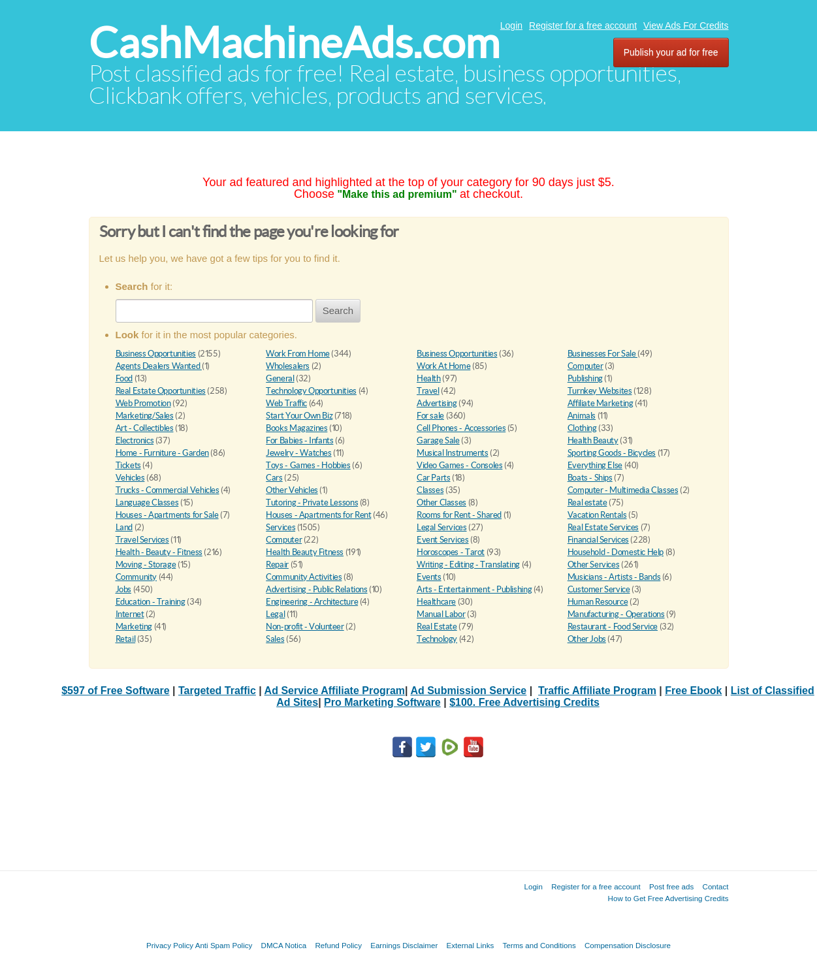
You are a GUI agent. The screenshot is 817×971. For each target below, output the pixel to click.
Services (280, 527)
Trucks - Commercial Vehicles (167, 490)
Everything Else (595, 465)
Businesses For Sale (602, 353)
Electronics (135, 440)
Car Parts (434, 478)
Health (429, 378)
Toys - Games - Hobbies (308, 465)
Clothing (582, 428)
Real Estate (437, 626)
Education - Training (150, 602)
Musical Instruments (453, 453)
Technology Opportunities (311, 391)
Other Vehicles (292, 490)
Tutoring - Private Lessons (312, 502)
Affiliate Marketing (600, 403)
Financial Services (598, 540)
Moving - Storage (146, 564)
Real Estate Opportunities (161, 391)
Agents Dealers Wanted (159, 366)
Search (338, 310)
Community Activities (304, 577)
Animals (582, 416)
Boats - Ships (590, 478)
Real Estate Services (603, 527)
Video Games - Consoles (459, 465)
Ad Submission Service (468, 690)
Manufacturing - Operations (616, 614)
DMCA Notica (284, 945)
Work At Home (443, 366)
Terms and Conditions (539, 945)
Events (429, 577)
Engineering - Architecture (312, 602)
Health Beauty (593, 440)
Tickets (128, 465)
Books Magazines (296, 428)
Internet (130, 614)
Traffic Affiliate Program (597, 690)
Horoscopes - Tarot (451, 552)
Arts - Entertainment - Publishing (474, 589)
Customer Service (599, 589)
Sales (275, 639)
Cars (274, 478)
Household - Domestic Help (616, 552)
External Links (470, 945)
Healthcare (436, 602)
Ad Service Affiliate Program (334, 690)
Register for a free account (583, 25)
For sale (430, 416)
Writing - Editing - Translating (468, 564)
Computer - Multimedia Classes (623, 490)
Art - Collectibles (145, 428)
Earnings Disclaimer (404, 945)
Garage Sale (438, 440)
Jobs (123, 589)
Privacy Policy (169, 945)
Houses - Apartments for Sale (167, 515)
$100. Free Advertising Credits (524, 702)
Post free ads (671, 886)
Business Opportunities (156, 353)
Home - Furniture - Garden (162, 453)
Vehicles (130, 478)
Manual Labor (441, 614)
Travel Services (142, 540)
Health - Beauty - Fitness (159, 552)
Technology (437, 639)
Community (136, 577)
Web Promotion (143, 403)
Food (124, 378)
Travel (428, 391)
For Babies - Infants (299, 440)
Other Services (594, 564)
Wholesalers (288, 366)
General (280, 378)
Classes (430, 490)
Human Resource (598, 602)
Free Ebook (693, 690)
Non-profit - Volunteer (305, 626)
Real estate (587, 502)
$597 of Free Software (115, 690)
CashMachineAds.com (294, 43)
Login (511, 25)
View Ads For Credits (685, 25)
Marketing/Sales (145, 416)
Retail (126, 639)
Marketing (134, 626)
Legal (275, 614)
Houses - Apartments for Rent (318, 515)
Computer (585, 366)
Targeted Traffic (217, 690)
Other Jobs (587, 639)
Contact (716, 886)
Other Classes (441, 502)
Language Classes (147, 502)
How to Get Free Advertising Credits (668, 898)
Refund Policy (338, 945)
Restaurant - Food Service (613, 626)
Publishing (585, 378)
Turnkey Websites (600, 391)
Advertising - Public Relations (316, 589)
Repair (277, 564)
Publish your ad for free (671, 52)
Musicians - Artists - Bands (614, 577)
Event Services (443, 540)
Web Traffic (286, 403)
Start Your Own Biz (299, 416)
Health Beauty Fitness (305, 552)
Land (124, 527)
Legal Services (442, 527)
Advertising (437, 403)
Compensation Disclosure (628, 945)
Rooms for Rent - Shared (459, 515)
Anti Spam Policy (224, 945)
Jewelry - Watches (298, 453)
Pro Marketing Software (382, 702)
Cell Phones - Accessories (461, 428)
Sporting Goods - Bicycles (612, 453)
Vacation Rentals (597, 515)
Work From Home (298, 353)
